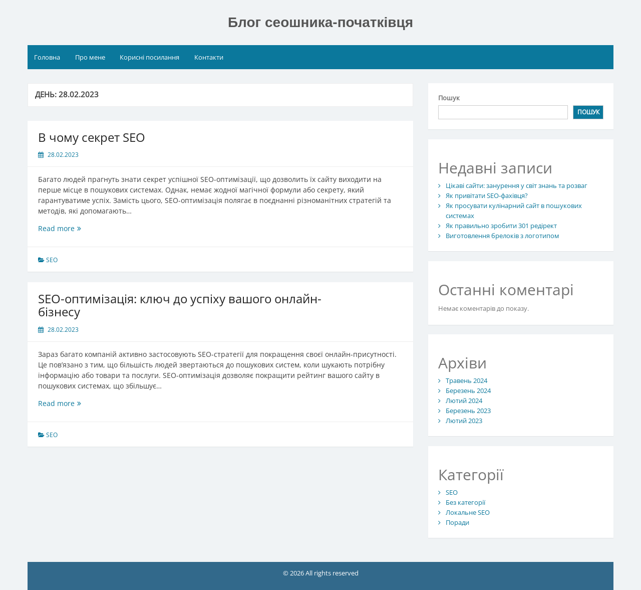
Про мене (90, 57)
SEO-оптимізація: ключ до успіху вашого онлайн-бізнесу (180, 305)
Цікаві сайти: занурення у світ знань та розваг (516, 185)
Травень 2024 (466, 380)
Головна (47, 57)
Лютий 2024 (464, 400)
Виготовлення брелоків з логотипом (502, 235)
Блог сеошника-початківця (320, 22)
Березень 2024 (468, 390)
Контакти (208, 57)
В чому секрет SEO (91, 137)
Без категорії (465, 502)
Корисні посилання (149, 57)
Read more (67, 228)
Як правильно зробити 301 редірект (501, 225)
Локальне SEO (468, 512)
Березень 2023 (468, 410)
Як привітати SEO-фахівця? (487, 195)
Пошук (449, 97)
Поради (457, 522)
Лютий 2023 (464, 420)
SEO (52, 260)
